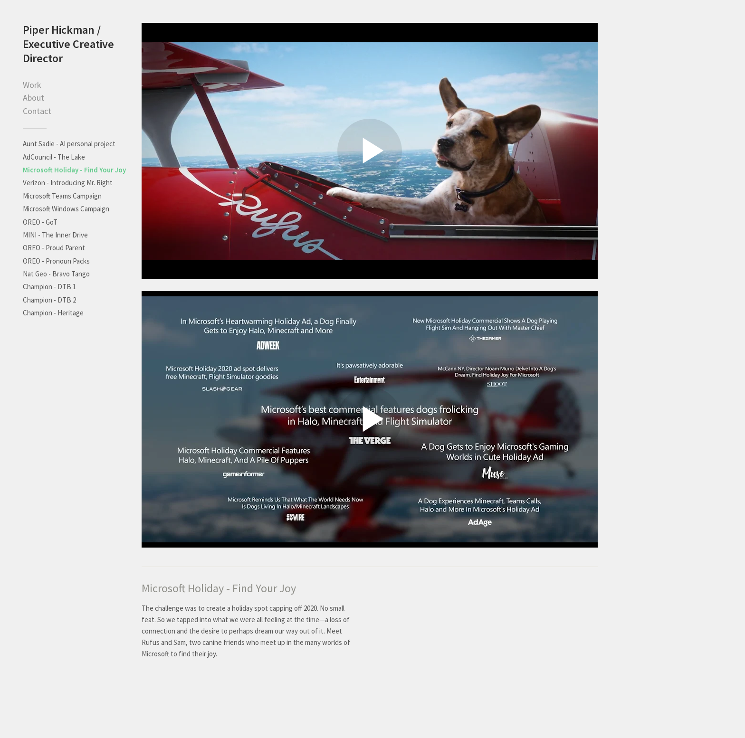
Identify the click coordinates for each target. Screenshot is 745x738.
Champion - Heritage (53, 313)
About (33, 98)
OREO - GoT (40, 222)
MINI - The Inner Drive (55, 235)
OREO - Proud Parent (54, 248)
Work (32, 85)
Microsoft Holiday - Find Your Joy (74, 170)
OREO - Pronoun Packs (56, 261)
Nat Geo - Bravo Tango (56, 274)
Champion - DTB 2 (49, 300)
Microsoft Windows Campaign (66, 209)
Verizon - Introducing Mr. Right (68, 183)
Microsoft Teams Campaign (62, 196)
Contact (37, 111)
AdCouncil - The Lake (54, 157)
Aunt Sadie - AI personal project (69, 144)
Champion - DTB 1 (49, 287)
